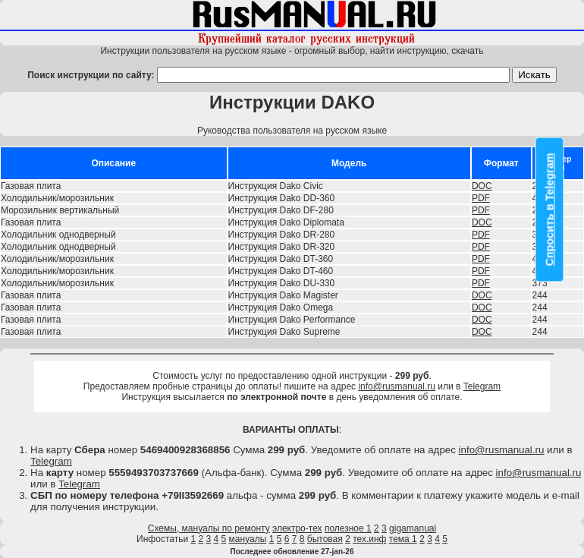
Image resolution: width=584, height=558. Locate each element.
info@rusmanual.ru (396, 386)
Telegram (482, 386)
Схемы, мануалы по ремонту (209, 528)
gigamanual (412, 528)
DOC (482, 186)
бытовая (325, 539)
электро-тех (297, 528)
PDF (481, 198)
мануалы (248, 539)
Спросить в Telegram (550, 209)
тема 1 (403, 539)
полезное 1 (348, 528)
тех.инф (369, 539)
